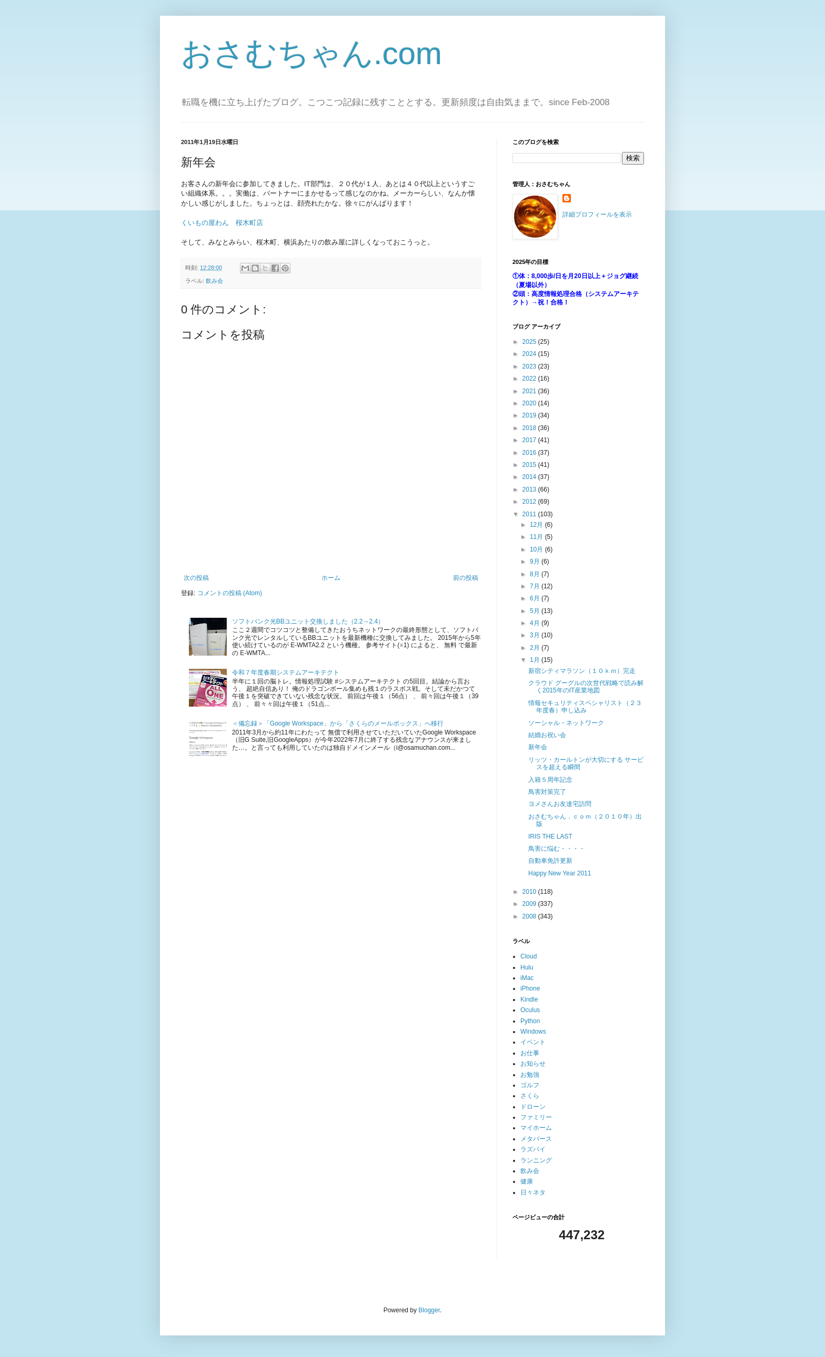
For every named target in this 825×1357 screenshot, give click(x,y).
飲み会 (214, 281)
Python (530, 1021)
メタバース (536, 1138)
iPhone (530, 988)
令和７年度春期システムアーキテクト (285, 672)
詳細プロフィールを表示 (597, 214)
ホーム (330, 577)
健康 (526, 1181)
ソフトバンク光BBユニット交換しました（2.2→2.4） (308, 621)
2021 (530, 391)
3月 (535, 635)
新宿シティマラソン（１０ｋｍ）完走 (582, 671)
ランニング (536, 1160)
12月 (537, 524)
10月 (537, 549)
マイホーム (536, 1127)
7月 (535, 586)
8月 (535, 574)
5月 (535, 611)
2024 (530, 354)
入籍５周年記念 (550, 779)
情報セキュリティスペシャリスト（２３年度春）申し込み (585, 706)
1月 (535, 660)
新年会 (537, 747)
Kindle (529, 999)
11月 (537, 536)
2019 (530, 415)
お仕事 (529, 1053)
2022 (530, 378)
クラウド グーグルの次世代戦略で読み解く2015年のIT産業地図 (585, 686)
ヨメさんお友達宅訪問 (559, 804)
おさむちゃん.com (311, 53)
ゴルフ (529, 1085)
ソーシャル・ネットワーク (566, 723)
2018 (530, 428)
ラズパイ (533, 1149)
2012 (530, 501)
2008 (530, 916)
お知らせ (533, 1063)
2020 (530, 403)
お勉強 (529, 1074)
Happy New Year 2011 (559, 873)
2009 (530, 903)
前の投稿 (465, 577)
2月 (535, 647)
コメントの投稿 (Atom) (229, 593)
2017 (530, 440)
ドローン (533, 1106)
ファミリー (536, 1117)
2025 (530, 341)
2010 (530, 891)
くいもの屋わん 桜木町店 (222, 223)
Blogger (429, 1310)
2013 (530, 489)
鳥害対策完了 (547, 791)
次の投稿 (196, 577)
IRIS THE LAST (550, 836)
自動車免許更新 (550, 860)
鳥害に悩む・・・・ (556, 848)
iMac (527, 978)
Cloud (528, 956)
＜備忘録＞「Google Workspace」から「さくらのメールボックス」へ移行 (338, 723)
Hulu (527, 967)
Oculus (530, 1010)
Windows (533, 1031)
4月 (535, 623)
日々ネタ (533, 1192)
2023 (530, 366)
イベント (533, 1042)
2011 (530, 514)
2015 (530, 464)
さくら (529, 1095)
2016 (530, 452)
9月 (535, 561)
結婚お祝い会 (547, 735)
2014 (530, 477)
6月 (535, 598)
